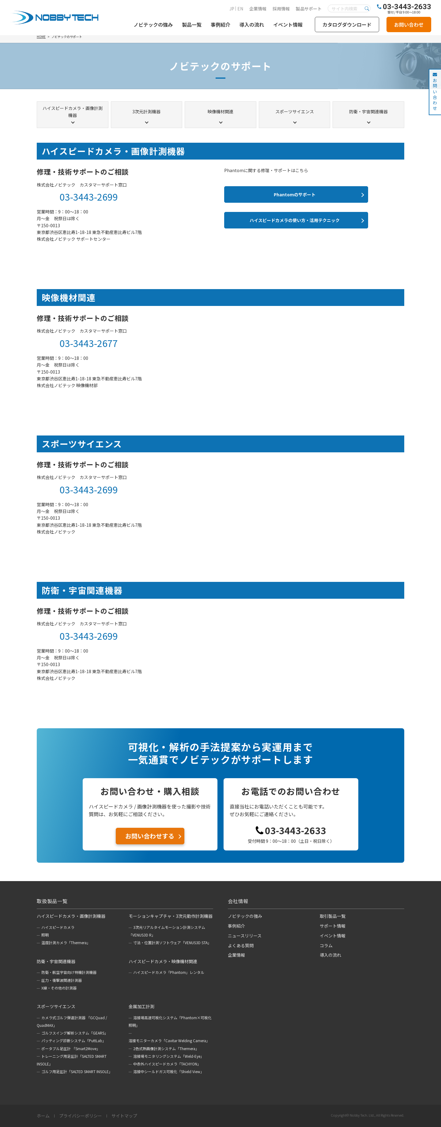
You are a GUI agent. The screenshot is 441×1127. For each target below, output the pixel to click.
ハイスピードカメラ (57, 927)
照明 (45, 934)
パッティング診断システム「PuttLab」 (73, 1040)
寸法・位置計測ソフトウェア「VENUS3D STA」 (172, 942)
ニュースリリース (245, 936)
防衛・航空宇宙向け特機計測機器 (68, 972)
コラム (326, 945)
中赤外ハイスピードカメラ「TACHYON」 (167, 1063)
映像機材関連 (220, 111)
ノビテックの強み (153, 24)
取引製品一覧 (332, 916)
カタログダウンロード (346, 24)
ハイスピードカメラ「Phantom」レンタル (168, 972)
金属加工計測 (141, 1006)
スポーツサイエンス (294, 111)
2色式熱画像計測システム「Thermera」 (166, 1048)
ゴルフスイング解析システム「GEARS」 (74, 1032)
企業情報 (257, 9)
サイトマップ (124, 1116)
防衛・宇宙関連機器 (368, 111)
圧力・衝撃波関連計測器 (61, 980)
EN (240, 9)
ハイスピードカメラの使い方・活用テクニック (295, 220)
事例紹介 (220, 24)
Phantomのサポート (294, 194)
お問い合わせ (409, 24)
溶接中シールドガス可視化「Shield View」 (168, 1071)
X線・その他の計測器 (59, 987)
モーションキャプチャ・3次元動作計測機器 (171, 916)
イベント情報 (288, 24)
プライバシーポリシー (80, 1116)
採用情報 (281, 9)
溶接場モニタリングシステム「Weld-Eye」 (168, 1056)
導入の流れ (251, 24)
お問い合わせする (149, 835)
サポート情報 (332, 926)
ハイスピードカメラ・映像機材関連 (163, 961)
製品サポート (309, 9)
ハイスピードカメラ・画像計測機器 (73, 111)
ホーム (43, 1116)
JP (231, 9)
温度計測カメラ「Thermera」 (65, 942)
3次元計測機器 (146, 111)
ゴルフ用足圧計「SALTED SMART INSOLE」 (76, 1071)
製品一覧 (192, 24)
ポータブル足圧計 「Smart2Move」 (70, 1048)
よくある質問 (241, 945)
